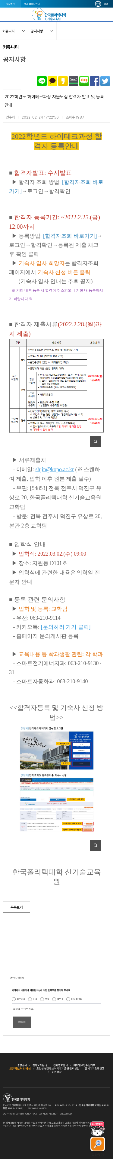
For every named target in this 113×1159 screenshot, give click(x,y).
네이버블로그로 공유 (84, 81)
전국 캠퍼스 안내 (32, 3)
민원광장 (56, 1071)
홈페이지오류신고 (94, 1068)
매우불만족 (76, 999)
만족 (35, 999)
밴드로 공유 (73, 81)
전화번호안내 (60, 1065)
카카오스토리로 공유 (63, 81)
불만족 (60, 999)
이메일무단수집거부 (84, 1065)
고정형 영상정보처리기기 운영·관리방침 (57, 1068)
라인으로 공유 (42, 81)
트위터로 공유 (105, 81)
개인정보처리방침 (20, 1068)
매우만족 (21, 999)
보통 (47, 999)
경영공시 (22, 1065)
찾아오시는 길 (40, 1065)
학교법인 (10, 3)
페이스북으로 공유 (94, 81)
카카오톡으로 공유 (52, 81)
